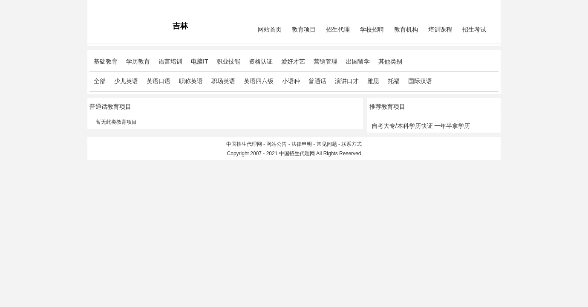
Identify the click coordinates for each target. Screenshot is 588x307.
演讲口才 (347, 81)
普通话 (317, 81)
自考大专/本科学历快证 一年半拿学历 (421, 125)
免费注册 (488, 7)
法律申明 (301, 144)
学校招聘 (372, 29)
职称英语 (191, 81)
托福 (394, 81)
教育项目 (304, 29)
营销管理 (325, 61)
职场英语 (223, 81)
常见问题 (327, 144)
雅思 (373, 81)
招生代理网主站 (107, 7)
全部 (100, 81)
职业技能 (228, 61)
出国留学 (358, 61)
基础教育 (106, 61)
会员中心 (466, 7)
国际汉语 (420, 81)
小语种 (291, 81)
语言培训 (170, 61)
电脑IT (199, 61)
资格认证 (261, 61)
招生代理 (338, 29)
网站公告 (276, 144)
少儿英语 (126, 81)
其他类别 (390, 61)
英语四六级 (259, 81)
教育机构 (406, 29)
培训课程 (440, 29)
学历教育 (138, 61)
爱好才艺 (293, 61)
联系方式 (351, 144)
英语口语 (158, 81)
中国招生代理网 (244, 144)
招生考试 (474, 29)
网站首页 (270, 29)
